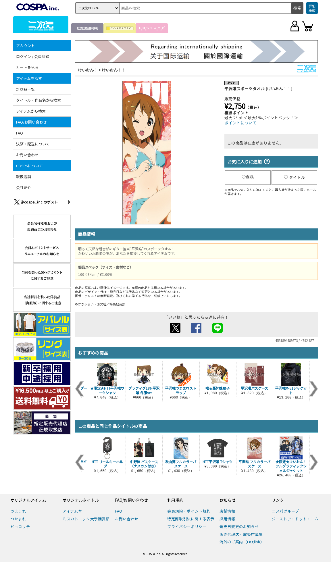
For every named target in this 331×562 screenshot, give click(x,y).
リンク (278, 500)
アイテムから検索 (31, 111)
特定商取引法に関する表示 (190, 518)
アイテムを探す (29, 78)
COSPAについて (29, 165)
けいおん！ (88, 70)
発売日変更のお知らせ (239, 526)
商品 (248, 177)
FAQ (19, 133)
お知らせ (228, 500)
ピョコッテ (20, 526)
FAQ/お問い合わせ (31, 122)
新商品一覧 (25, 89)
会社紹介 (23, 187)
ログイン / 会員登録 (32, 56)
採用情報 (227, 518)
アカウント (25, 45)
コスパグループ (285, 511)
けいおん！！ (114, 70)
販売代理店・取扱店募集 (241, 534)
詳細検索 (312, 8)
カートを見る (27, 67)
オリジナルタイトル (81, 500)
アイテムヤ (72, 511)
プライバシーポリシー (187, 526)
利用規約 (175, 500)
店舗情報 (227, 511)
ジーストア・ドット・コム (295, 518)
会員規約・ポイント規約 (188, 511)
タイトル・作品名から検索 (38, 100)
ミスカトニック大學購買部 (86, 518)
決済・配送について (33, 144)
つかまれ (18, 518)
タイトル (294, 177)
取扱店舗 (23, 176)
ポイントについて (240, 123)
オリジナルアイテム (28, 500)
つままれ (18, 511)
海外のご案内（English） (242, 541)
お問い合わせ (27, 154)
